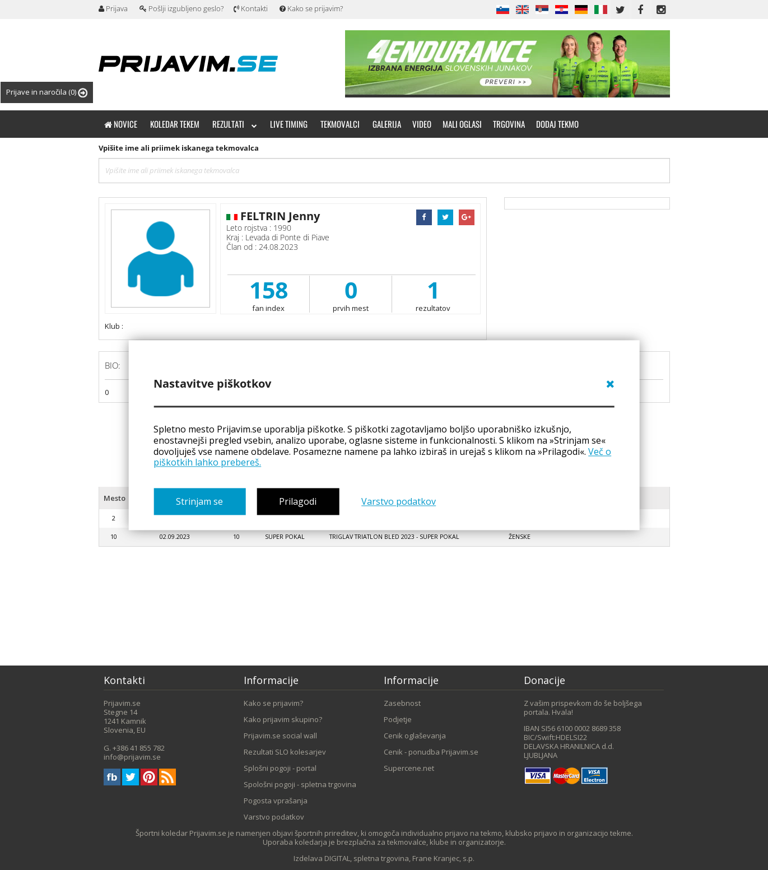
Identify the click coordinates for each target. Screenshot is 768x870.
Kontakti (251, 8)
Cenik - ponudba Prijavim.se (431, 752)
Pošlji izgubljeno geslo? (181, 8)
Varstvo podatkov (398, 501)
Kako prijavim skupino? (283, 719)
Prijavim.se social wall (280, 736)
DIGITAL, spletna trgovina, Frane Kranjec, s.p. (399, 858)
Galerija (387, 124)
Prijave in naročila (46, 92)
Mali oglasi (462, 124)
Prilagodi (297, 501)
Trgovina (509, 124)
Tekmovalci (340, 124)
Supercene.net (409, 768)
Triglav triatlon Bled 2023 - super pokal (394, 537)
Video (421, 124)
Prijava (113, 8)
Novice (120, 124)
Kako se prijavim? (311, 8)
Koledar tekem (174, 124)
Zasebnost (402, 703)
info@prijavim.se (132, 757)
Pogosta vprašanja (276, 800)
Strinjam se (199, 501)
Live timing (289, 124)
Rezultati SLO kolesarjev (285, 752)
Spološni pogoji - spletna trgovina (300, 784)
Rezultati (234, 124)
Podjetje (398, 719)
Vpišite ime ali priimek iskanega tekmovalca (179, 148)
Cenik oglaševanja (415, 736)
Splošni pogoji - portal (280, 768)
